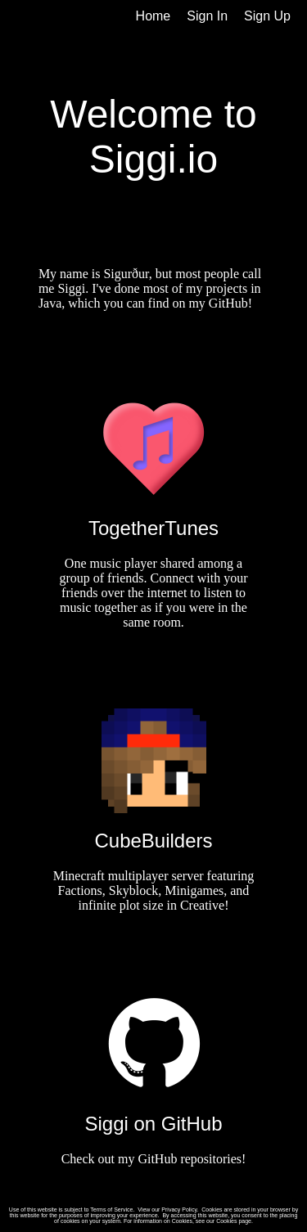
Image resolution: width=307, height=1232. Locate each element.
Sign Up (267, 16)
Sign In (207, 16)
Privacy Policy (178, 1209)
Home (153, 16)
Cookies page (233, 1221)
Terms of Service (111, 1209)
